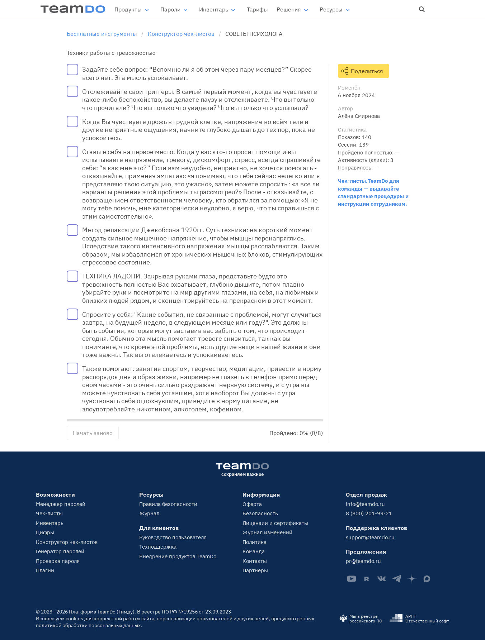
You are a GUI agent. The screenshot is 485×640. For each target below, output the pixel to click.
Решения (289, 9)
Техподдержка (157, 546)
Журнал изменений (267, 532)
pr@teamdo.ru (363, 561)
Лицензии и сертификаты (275, 523)
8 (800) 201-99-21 (369, 513)
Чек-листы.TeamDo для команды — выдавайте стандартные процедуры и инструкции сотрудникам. (373, 192)
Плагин (45, 570)
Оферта (252, 504)
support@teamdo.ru (370, 537)
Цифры (45, 532)
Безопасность (260, 513)
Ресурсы (331, 9)
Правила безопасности (168, 504)
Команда (253, 551)
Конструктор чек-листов (67, 542)
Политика (254, 542)
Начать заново (93, 432)
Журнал (149, 513)
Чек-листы (49, 513)
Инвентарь (213, 9)
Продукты (128, 9)
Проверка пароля (58, 561)
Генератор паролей (60, 551)
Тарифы (257, 9)
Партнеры (255, 570)
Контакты (254, 561)
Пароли (170, 9)
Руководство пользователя (173, 537)
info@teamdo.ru (365, 504)
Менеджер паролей (60, 504)
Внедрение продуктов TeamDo (177, 556)
